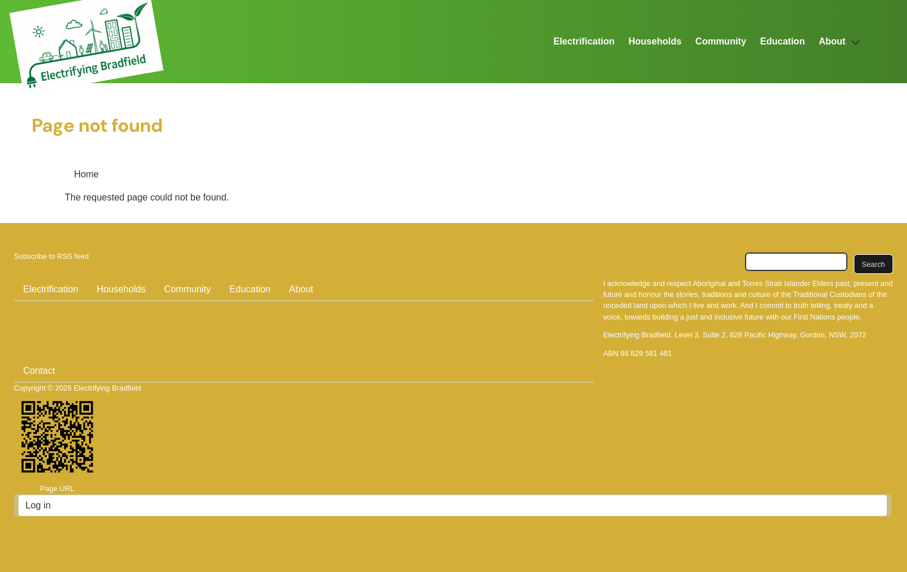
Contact (39, 371)
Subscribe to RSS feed (51, 256)
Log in (38, 505)
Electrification (584, 41)
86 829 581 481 (646, 353)
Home (86, 174)
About (831, 41)
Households (655, 41)
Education (782, 41)
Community (720, 41)
